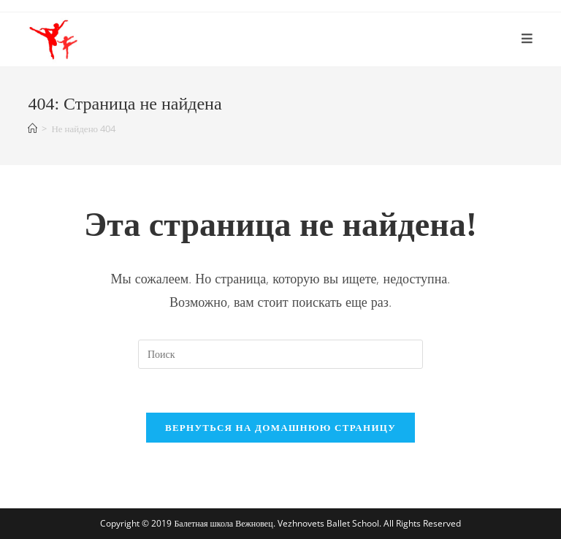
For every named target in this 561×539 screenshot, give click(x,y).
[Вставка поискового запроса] (280, 354)
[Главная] (32, 128)
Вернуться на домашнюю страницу (280, 427)
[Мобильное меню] (527, 39)
